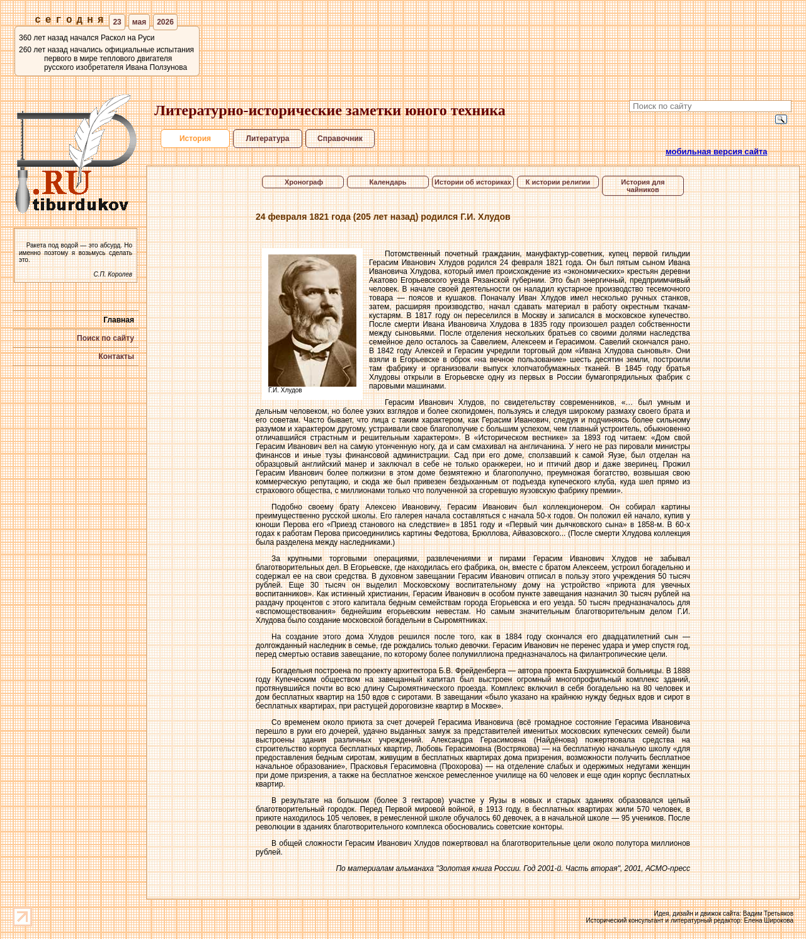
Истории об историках (472, 182)
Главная (118, 320)
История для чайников (642, 185)
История (195, 138)
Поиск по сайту (105, 338)
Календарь (387, 182)
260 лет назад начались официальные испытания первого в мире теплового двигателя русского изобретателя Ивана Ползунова (106, 58)
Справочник (340, 138)
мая (139, 22)
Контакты (116, 356)
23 (117, 22)
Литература (267, 138)
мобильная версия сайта (717, 151)
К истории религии (558, 182)
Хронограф (303, 182)
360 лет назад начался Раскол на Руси (87, 37)
